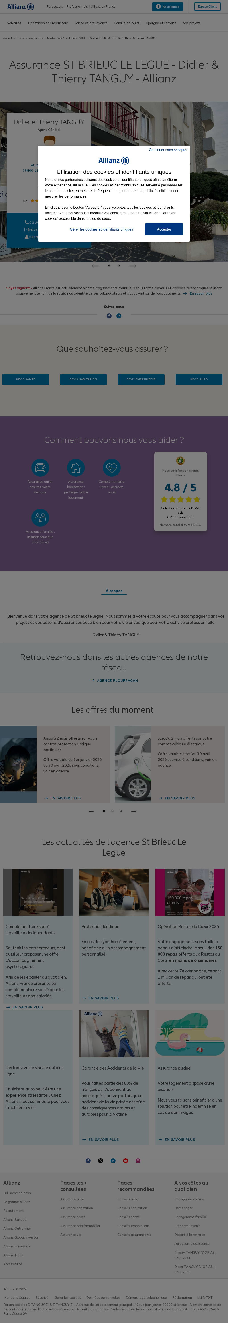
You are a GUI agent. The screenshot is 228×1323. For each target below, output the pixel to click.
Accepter (164, 229)
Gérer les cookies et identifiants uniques (101, 229)
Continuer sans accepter (168, 150)
